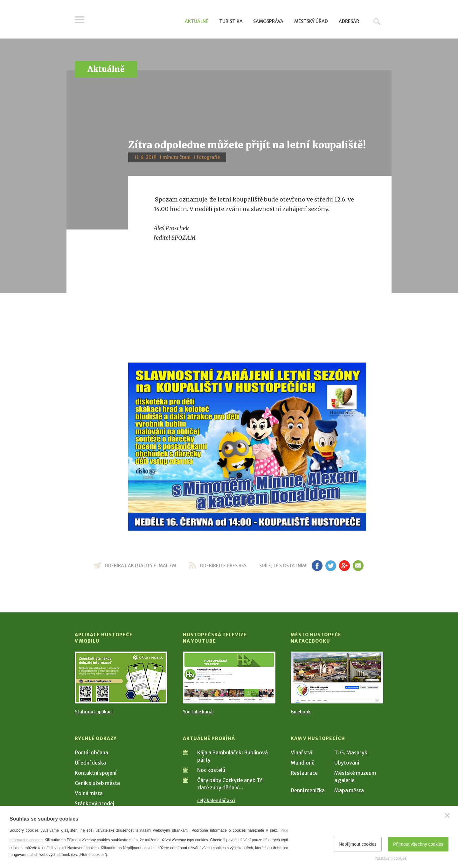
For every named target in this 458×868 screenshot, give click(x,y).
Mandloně (303, 762)
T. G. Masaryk (350, 752)
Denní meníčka (308, 790)
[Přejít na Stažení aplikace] (121, 677)
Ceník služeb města (97, 783)
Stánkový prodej (94, 803)
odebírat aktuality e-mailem (140, 565)
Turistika (231, 21)
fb (317, 565)
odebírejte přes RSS (223, 565)
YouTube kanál (198, 712)
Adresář (349, 21)
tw (330, 565)
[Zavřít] (447, 815)
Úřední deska (90, 762)
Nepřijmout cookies (358, 844)
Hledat (377, 21)
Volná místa (89, 793)
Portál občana (91, 752)
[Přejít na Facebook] (337, 677)
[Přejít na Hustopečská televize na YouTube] (229, 677)
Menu (79, 19)
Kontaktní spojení (95, 773)
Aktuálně (196, 21)
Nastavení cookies (390, 858)
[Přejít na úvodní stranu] (135, 20)
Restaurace (304, 773)
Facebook (301, 712)
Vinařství (301, 752)
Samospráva (268, 21)
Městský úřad (311, 21)
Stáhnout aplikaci (94, 712)
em (358, 565)
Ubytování (346, 762)
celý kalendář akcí (216, 800)
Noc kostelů (211, 770)
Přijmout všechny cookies (418, 844)
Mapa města (349, 790)
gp (344, 565)
